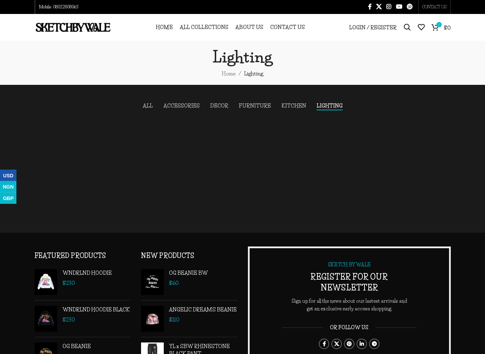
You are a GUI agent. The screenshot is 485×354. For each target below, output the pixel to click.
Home (229, 82)
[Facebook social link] (370, 7)
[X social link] (379, 7)
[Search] (407, 32)
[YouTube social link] (399, 7)
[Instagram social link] (389, 7)
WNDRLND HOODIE (87, 281)
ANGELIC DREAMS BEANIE (203, 318)
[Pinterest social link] (409, 7)
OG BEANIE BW (188, 281)
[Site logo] (73, 31)
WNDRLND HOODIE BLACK (96, 318)
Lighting (253, 82)
